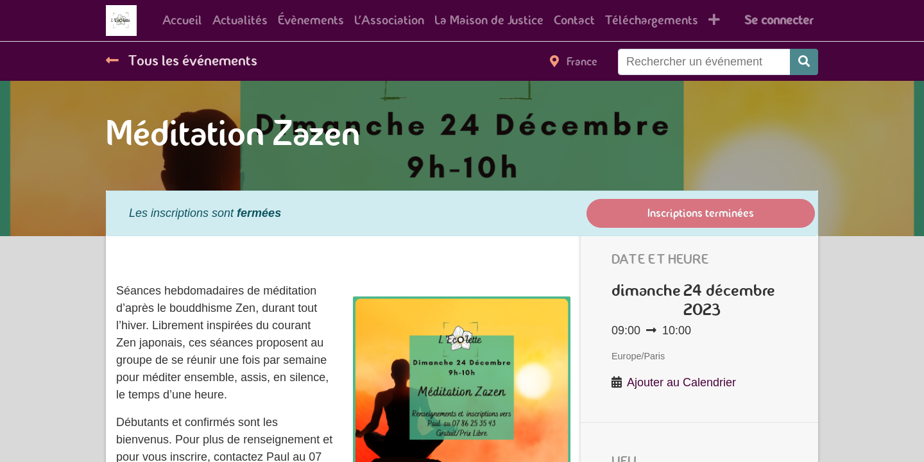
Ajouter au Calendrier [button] (681, 382)
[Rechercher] (804, 62)
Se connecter (778, 20)
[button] (714, 20)
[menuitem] (182, 20)
